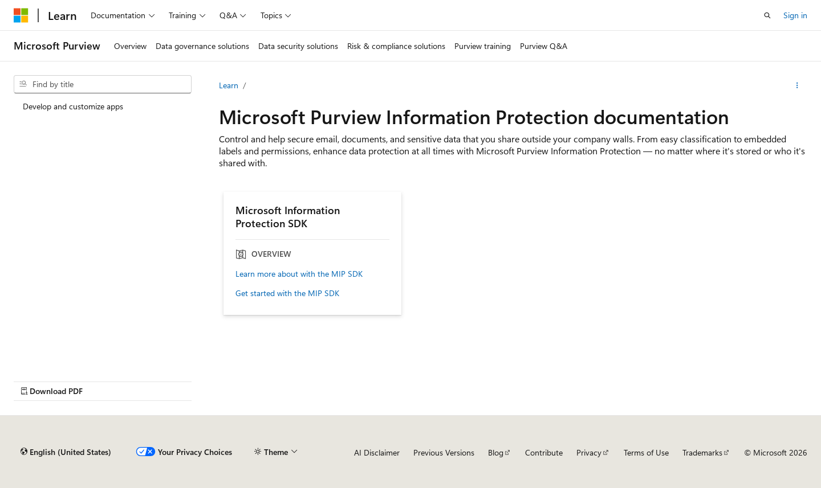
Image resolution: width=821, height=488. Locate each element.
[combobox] (103, 84)
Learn (228, 85)
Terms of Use (646, 452)
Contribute (544, 452)
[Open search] (767, 15)
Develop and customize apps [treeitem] (73, 106)
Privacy (588, 452)
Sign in (795, 15)
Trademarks (702, 452)
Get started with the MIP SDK (287, 293)
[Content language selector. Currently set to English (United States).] (66, 452)
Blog (495, 452)
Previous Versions (443, 452)
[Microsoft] (21, 15)
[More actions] (797, 85)
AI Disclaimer (377, 452)
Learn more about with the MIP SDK (299, 274)
